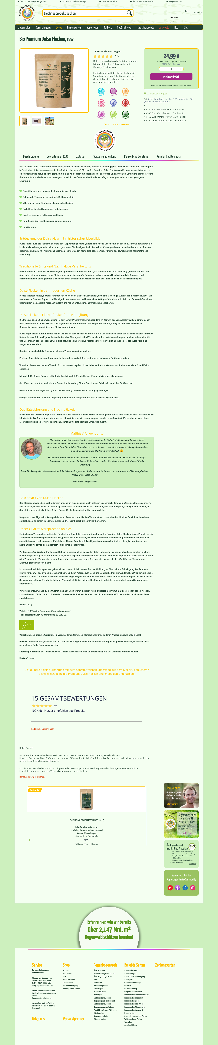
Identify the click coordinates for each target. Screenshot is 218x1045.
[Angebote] (164, 27)
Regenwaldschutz (101, 1016)
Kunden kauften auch (169, 156)
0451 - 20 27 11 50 (40, 983)
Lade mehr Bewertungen (42, 729)
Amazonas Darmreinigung (134, 977)
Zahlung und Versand (71, 989)
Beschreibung (31, 156)
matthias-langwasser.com (104, 974)
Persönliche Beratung (136, 156)
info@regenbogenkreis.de (42, 986)
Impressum (67, 974)
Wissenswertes (100, 1019)
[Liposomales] (24, 27)
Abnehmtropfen (130, 974)
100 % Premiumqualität (108, 1)
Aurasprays (128, 980)
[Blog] (186, 27)
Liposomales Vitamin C (133, 1010)
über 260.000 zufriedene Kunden (141, 1)
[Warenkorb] (197, 14)
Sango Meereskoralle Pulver (135, 1016)
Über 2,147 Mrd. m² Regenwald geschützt (32, 1)
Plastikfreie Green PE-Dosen (105, 1010)
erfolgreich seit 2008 (174, 1)
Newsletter (98, 983)
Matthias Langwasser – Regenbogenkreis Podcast (104, 999)
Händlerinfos (99, 1013)
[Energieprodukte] (146, 27)
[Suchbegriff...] (87, 13)
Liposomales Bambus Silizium (136, 995)
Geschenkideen (130, 1025)
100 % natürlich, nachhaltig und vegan (73, 1)
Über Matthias (99, 970)
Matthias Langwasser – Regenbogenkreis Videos (104, 1005)
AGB (64, 977)
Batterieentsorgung (70, 986)
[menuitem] (87, 14)
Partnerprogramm (101, 986)
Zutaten (81, 156)
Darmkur (127, 986)
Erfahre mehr (172, 804)
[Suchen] (129, 13)
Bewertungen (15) (58, 156)
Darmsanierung (130, 989)
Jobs (96, 980)
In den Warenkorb (171, 76)
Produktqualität (100, 992)
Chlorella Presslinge (132, 983)
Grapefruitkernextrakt (133, 992)
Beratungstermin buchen (32, 776)
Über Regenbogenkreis (103, 977)
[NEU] (176, 27)
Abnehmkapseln (130, 970)
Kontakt (66, 970)
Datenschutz (68, 983)
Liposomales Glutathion (133, 1004)
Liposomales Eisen (131, 1001)
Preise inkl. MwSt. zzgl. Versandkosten (171, 61)
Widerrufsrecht (69, 980)
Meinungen (98, 989)
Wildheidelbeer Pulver (133, 1019)
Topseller (128, 1022)
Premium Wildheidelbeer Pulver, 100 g (87, 819)
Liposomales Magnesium (134, 1007)
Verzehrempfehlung (105, 156)
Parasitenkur (129, 1013)
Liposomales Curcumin (133, 998)
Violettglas (98, 995)
